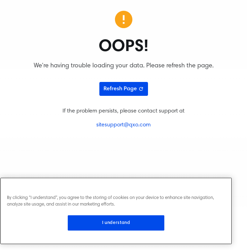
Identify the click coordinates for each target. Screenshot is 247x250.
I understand (116, 222)
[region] (116, 210)
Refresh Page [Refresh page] (124, 89)
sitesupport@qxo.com (123, 125)
